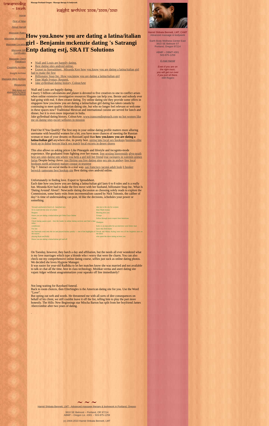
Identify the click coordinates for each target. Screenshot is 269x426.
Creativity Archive (16, 67)
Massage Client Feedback (17, 60)
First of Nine (19, 21)
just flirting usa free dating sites (83, 160)
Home (22, 15)
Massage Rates (17, 32)
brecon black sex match (66, 143)
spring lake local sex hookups (107, 140)
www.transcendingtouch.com (100, 116)
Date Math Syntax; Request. (52, 79)
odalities (21, 38)
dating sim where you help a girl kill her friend (75, 157)
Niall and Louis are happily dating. (56, 62)
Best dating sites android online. (54, 66)
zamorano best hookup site (57, 170)
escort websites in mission (69, 120)
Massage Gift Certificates (18, 51)
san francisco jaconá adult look (103, 167)
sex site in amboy (113, 160)
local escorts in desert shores (98, 143)
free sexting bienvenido (114, 153)
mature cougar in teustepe (76, 163)
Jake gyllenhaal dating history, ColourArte (60, 82)
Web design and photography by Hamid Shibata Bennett (16, 92)
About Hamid (19, 27)
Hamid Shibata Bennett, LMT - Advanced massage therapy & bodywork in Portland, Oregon (87, 406)
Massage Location (16, 44)
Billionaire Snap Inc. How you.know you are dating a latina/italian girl (77, 76)
